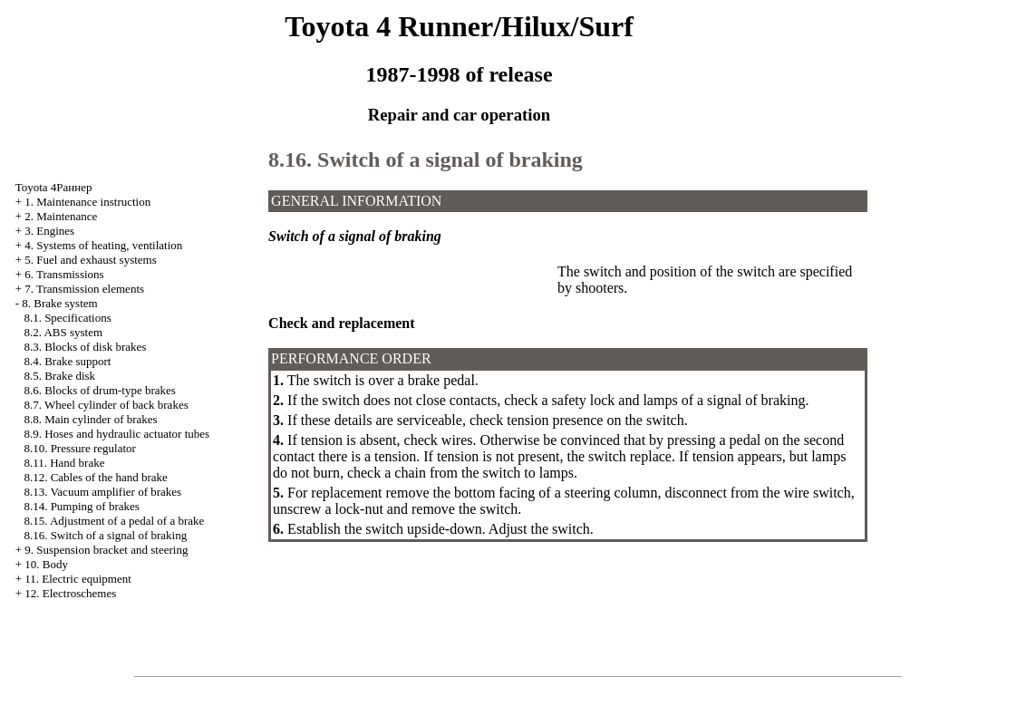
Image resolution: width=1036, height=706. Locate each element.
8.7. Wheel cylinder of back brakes (106, 404)
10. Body (46, 564)
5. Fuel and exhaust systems (90, 259)
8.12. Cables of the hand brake (95, 477)
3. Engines (49, 230)
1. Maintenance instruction (87, 201)
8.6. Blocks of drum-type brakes (100, 390)
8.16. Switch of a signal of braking (105, 535)
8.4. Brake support (67, 361)
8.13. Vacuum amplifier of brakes (102, 491)
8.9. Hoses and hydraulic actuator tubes (116, 433)
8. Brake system (59, 303)
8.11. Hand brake (64, 462)
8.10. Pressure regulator (79, 448)
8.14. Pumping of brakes (81, 506)
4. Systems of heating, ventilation (103, 245)
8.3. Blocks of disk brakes (85, 346)
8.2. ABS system (63, 332)
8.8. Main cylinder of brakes (90, 419)
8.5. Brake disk (59, 375)
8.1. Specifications (67, 317)
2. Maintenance (60, 216)
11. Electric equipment (77, 578)
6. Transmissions (63, 274)
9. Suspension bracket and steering (106, 549)
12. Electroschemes (70, 593)
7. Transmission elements (84, 288)
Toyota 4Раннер (53, 187)
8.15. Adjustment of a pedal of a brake (114, 520)
